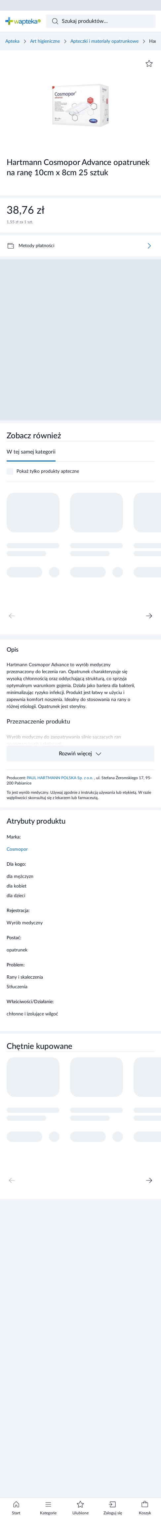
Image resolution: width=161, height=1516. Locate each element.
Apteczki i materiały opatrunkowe (104, 41)
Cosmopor (17, 849)
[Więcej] (149, 246)
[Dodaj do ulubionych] (149, 63)
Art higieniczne (45, 41)
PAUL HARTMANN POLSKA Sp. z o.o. (60, 778)
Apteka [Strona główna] (12, 41)
